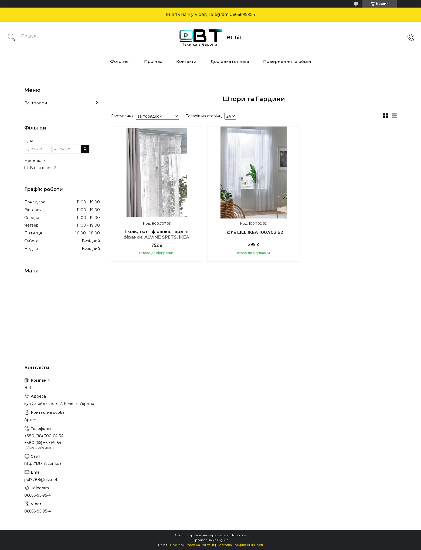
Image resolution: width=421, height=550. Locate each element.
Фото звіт (120, 61)
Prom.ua (239, 535)
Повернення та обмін (287, 61)
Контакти (186, 61)
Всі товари (35, 102)
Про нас (153, 61)
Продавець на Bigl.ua (210, 540)
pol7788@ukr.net (40, 479)
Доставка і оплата (229, 61)
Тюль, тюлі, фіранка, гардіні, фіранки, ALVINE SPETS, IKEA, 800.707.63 (157, 237)
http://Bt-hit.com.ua (43, 463)
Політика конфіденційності (240, 545)
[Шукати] (11, 38)
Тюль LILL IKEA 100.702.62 (253, 232)
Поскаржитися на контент (192, 545)
